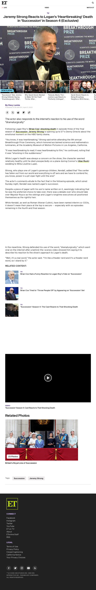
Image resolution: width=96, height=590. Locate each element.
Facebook (10, 518)
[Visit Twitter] (15, 568)
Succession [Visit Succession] (19, 478)
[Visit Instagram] (22, 568)
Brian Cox (34, 129)
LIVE (5, 8)
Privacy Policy (12, 549)
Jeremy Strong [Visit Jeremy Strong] (36, 478)
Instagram (10, 520)
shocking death (48, 129)
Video (47, 8)
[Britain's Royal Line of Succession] (48, 440)
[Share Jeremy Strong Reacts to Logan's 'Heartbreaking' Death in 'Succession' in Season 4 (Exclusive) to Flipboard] (24, 112)
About (9, 531)
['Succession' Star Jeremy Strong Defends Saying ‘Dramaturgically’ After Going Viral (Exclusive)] (11, 90)
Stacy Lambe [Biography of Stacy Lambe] (14, 105)
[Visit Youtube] (28, 568)
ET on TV (10, 529)
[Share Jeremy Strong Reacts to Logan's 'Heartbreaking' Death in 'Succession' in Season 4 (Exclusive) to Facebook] (7, 112)
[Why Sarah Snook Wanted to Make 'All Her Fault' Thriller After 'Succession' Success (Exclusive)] (34, 90)
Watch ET (90, 8)
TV (48, 13)
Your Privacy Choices (15, 557)
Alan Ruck (83, 161)
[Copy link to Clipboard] (29, 112)
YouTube (10, 526)
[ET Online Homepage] (5, 3)
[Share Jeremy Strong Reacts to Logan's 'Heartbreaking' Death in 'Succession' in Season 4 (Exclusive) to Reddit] (18, 112)
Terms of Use (12, 546)
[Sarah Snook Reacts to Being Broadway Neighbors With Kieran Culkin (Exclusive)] (80, 90)
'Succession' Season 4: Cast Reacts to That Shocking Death (30, 408)
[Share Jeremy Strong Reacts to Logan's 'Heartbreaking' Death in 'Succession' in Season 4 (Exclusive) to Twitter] (13, 112)
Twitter (9, 523)
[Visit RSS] (35, 568)
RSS (8, 537)
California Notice (13, 554)
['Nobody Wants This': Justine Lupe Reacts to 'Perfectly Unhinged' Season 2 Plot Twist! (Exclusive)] (57, 90)
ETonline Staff (12, 534)
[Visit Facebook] (8, 568)
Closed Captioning (14, 552)
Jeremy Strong (36, 131)
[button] (48, 378)
